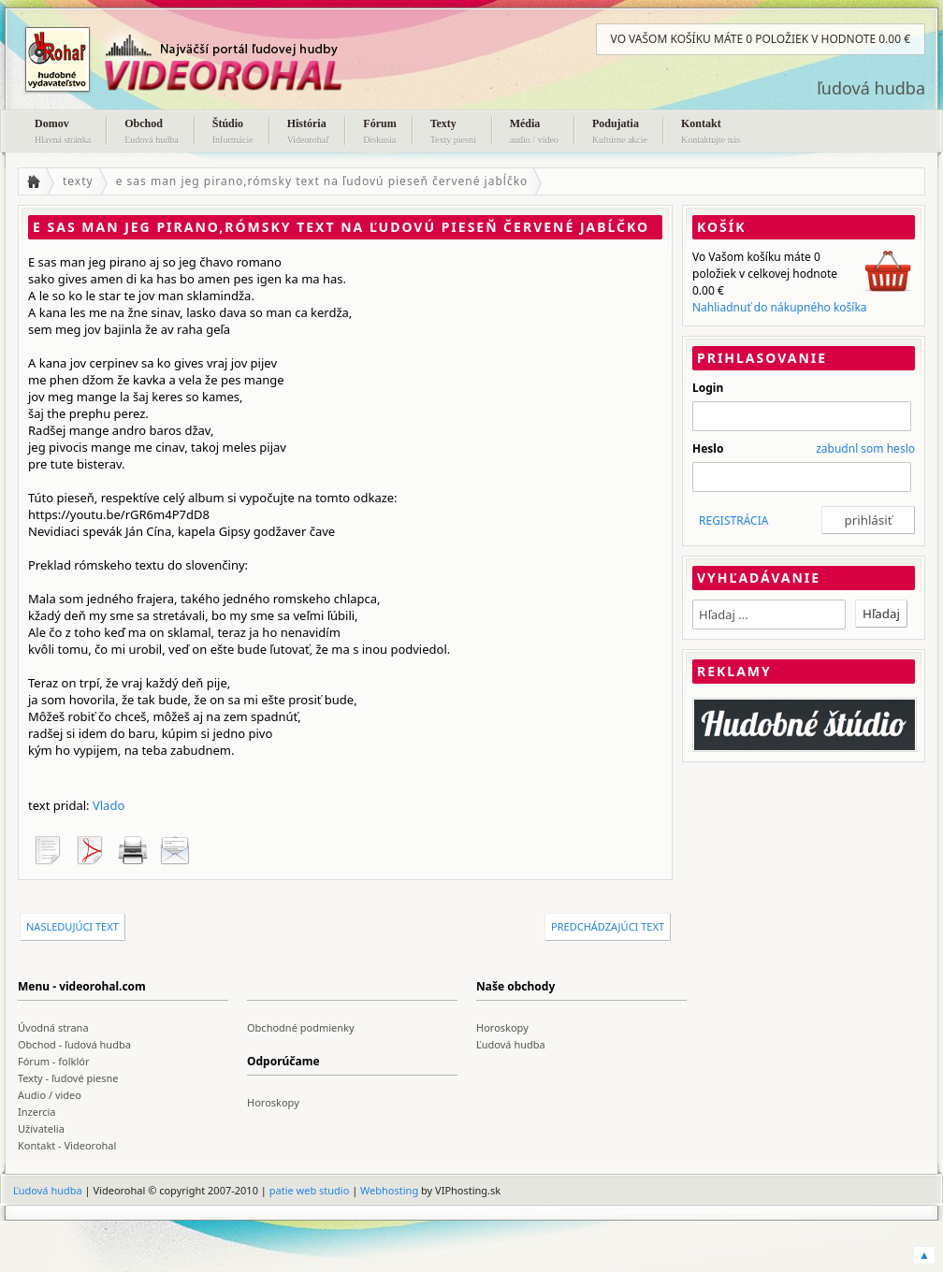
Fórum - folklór (53, 1061)
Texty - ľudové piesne (68, 1078)
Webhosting (389, 1190)
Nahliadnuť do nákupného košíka (779, 307)
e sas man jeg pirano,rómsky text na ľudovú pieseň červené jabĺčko (322, 181)
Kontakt (710, 133)
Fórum (379, 133)
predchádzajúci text (607, 926)
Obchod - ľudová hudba (74, 1044)
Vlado (108, 805)
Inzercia (37, 1112)
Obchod (151, 133)
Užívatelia (41, 1128)
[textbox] (769, 614)
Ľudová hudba (510, 1044)
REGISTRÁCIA (733, 520)
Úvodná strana (53, 1027)
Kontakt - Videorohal (67, 1145)
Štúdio (233, 133)
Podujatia (619, 133)
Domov (63, 133)
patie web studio (309, 1190)
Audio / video (49, 1095)
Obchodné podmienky (301, 1027)
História (308, 133)
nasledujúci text (72, 926)
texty (78, 181)
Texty (453, 133)
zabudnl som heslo (865, 448)
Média (534, 133)
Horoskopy (502, 1027)
